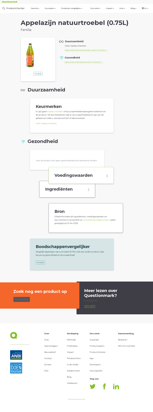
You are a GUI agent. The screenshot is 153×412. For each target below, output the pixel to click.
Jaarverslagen (51, 346)
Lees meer (89, 306)
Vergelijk (38, 74)
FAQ (46, 371)
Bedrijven (122, 340)
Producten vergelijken (71, 8)
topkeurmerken (55, 111)
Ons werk (95, 8)
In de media (72, 364)
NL (145, 8)
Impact (110, 8)
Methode (71, 340)
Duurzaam (50, 8)
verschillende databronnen (96, 220)
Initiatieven (72, 383)
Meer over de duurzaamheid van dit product (86, 50)
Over (122, 8)
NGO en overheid (126, 346)
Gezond (35, 8)
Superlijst (94, 340)
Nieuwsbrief (50, 352)
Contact (48, 358)
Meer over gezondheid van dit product (83, 62)
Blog (133, 8)
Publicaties (72, 346)
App (92, 358)
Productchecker (13, 8)
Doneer (48, 364)
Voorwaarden (96, 371)
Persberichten (74, 358)
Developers (95, 364)
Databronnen (73, 371)
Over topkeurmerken (46, 123)
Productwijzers (97, 346)
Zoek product (21, 299)
